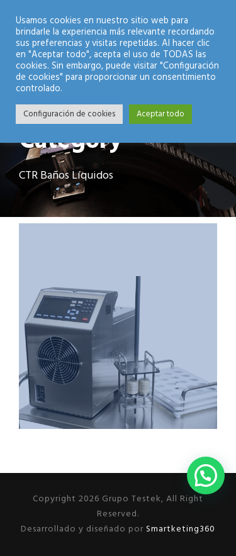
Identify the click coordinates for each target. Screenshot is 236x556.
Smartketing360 (179, 529)
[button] (206, 475)
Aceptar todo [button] (160, 114)
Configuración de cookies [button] (69, 114)
